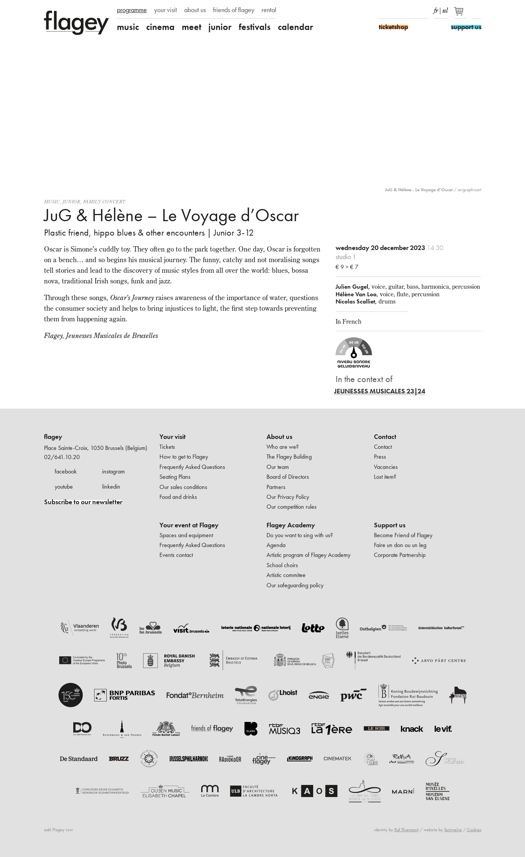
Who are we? (282, 447)
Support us (389, 525)
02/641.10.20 (62, 457)
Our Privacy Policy (287, 497)
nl (445, 9)
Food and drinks (178, 497)
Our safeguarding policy (294, 585)
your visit (165, 10)
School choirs (282, 565)
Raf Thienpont (406, 830)
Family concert (104, 201)
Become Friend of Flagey (403, 535)
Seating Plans (175, 477)
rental (269, 10)
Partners (275, 487)
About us (279, 436)
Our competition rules (291, 507)
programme (132, 10)
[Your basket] (460, 14)
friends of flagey (233, 10)
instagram (113, 471)
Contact (385, 436)
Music (52, 201)
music (128, 27)
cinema (160, 27)
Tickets (167, 447)
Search (476, 10)
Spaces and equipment (186, 535)
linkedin (111, 487)
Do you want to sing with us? (299, 535)
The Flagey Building (289, 457)
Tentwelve (453, 830)
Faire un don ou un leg (400, 545)
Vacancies (386, 467)
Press (380, 457)
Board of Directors (287, 477)
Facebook (383, 10)
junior (220, 27)
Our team (277, 467)
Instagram (396, 10)
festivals (255, 27)
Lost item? (385, 477)
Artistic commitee (286, 575)
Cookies (474, 830)
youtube (64, 487)
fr (436, 9)
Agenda (275, 545)
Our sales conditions (183, 487)
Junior (71, 201)
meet (191, 27)
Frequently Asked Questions (192, 467)
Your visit (172, 436)
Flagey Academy (290, 525)
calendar (295, 27)
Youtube (410, 10)
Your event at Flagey (189, 525)
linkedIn (423, 10)
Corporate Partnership (400, 555)
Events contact (176, 555)
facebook (66, 471)
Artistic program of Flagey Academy (308, 555)
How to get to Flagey (183, 457)
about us (195, 10)
